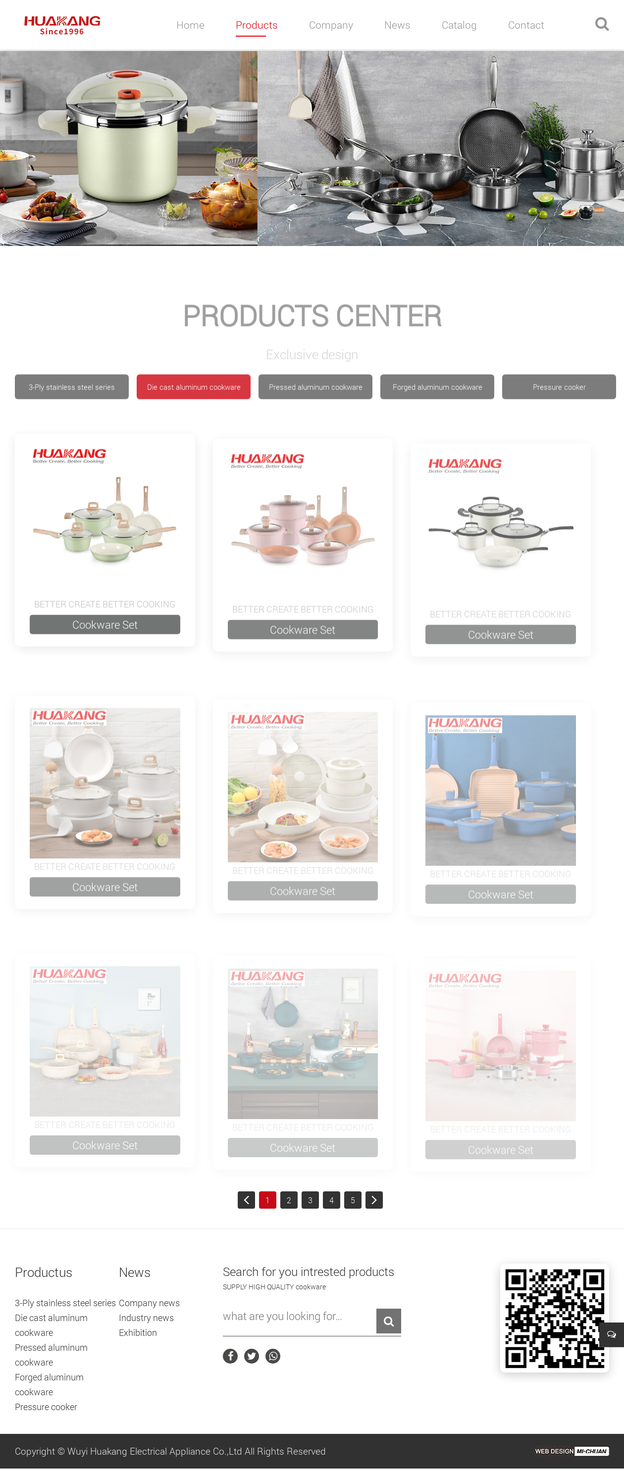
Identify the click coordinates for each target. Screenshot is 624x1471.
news (397, 25)
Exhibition (138, 1332)
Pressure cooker (559, 418)
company (331, 25)
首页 (246, 1200)
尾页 (374, 1200)
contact (526, 25)
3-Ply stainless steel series (72, 418)
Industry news (146, 1318)
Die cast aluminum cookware (194, 418)
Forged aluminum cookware (437, 418)
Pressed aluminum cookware (316, 418)
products (257, 25)
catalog (459, 25)
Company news (149, 1303)
